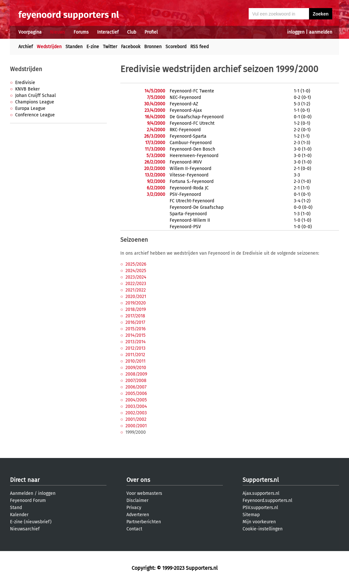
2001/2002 (135, 419)
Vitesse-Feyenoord (189, 175)
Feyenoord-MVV (186, 162)
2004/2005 (136, 400)
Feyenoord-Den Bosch (192, 149)
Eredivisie (25, 82)
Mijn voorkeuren (259, 522)
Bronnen (153, 46)
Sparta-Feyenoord (188, 214)
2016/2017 (135, 322)
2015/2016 (135, 329)
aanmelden (320, 32)
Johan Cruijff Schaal (35, 95)
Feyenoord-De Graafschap (197, 207)
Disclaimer (137, 500)
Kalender (19, 514)
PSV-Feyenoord (185, 194)
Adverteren (137, 514)
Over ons (138, 480)
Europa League (30, 108)
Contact (134, 529)
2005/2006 (136, 393)
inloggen (295, 32)
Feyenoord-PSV (185, 226)
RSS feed (199, 46)
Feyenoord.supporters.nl (267, 500)
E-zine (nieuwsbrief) (31, 522)
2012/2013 (135, 348)
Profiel (151, 32)
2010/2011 (135, 361)
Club (131, 32)
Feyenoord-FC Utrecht (192, 123)
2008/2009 (136, 374)
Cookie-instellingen (263, 529)
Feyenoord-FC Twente (192, 91)
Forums (81, 32)
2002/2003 (136, 413)
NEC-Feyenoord (185, 97)
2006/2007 (135, 387)
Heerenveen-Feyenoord (194, 155)
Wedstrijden (49, 46)
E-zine (92, 46)
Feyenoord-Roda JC (189, 188)
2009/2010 (135, 367)
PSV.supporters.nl (260, 507)
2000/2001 (136, 426)
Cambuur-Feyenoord (191, 142)
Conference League (35, 115)
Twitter (110, 46)
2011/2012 (135, 354)
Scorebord (175, 46)
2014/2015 (135, 335)
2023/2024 (135, 277)
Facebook (130, 46)
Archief (25, 46)
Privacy (133, 507)
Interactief (108, 32)
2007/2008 (135, 380)
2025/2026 (135, 264)
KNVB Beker (27, 89)
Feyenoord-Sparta (188, 136)
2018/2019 (135, 309)
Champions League (34, 102)
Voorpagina (30, 32)
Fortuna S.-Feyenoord (192, 181)
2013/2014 (135, 342)
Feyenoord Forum (28, 500)
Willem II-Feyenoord (190, 168)
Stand (16, 507)
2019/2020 (135, 303)
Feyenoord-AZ (184, 104)
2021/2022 (135, 290)
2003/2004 (136, 406)
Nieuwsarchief (25, 529)
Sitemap (251, 514)
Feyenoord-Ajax (186, 110)
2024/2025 (135, 270)
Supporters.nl (261, 480)
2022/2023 (135, 283)
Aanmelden (21, 493)
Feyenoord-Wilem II (190, 220)
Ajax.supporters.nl (261, 493)
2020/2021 (135, 296)
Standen (74, 46)
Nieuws (57, 32)
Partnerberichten (143, 522)
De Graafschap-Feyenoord (197, 117)
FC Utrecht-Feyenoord (192, 201)
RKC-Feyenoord (185, 130)
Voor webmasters (144, 493)
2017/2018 (135, 316)
